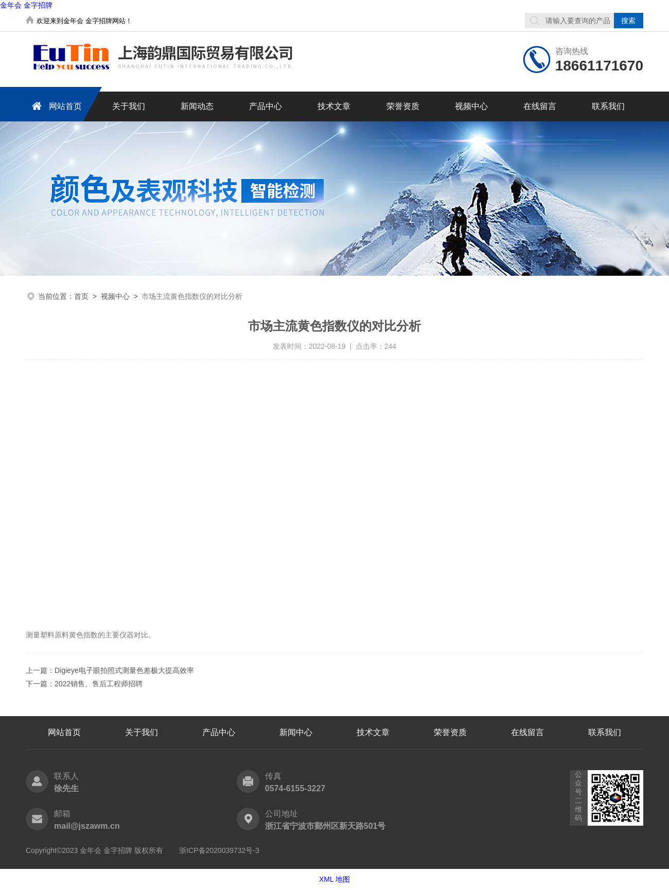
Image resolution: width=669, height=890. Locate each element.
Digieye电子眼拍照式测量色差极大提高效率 (124, 670)
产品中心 (265, 106)
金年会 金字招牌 (26, 5)
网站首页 (55, 105)
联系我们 (608, 106)
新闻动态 (197, 106)
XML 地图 (334, 879)
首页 (81, 296)
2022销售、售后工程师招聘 (99, 684)
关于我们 (128, 106)
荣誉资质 (402, 106)
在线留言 (539, 106)
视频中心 (471, 106)
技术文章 (334, 106)
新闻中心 (295, 732)
